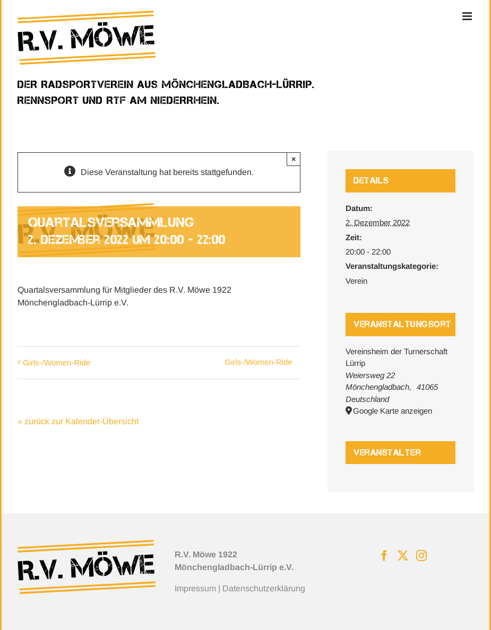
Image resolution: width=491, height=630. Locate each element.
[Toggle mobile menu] (467, 16)
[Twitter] (403, 555)
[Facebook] (384, 555)
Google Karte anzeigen (392, 410)
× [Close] (293, 158)
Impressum (195, 588)
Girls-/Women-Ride (56, 362)
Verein (356, 280)
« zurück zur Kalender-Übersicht (78, 421)
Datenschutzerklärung (263, 588)
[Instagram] (421, 555)
